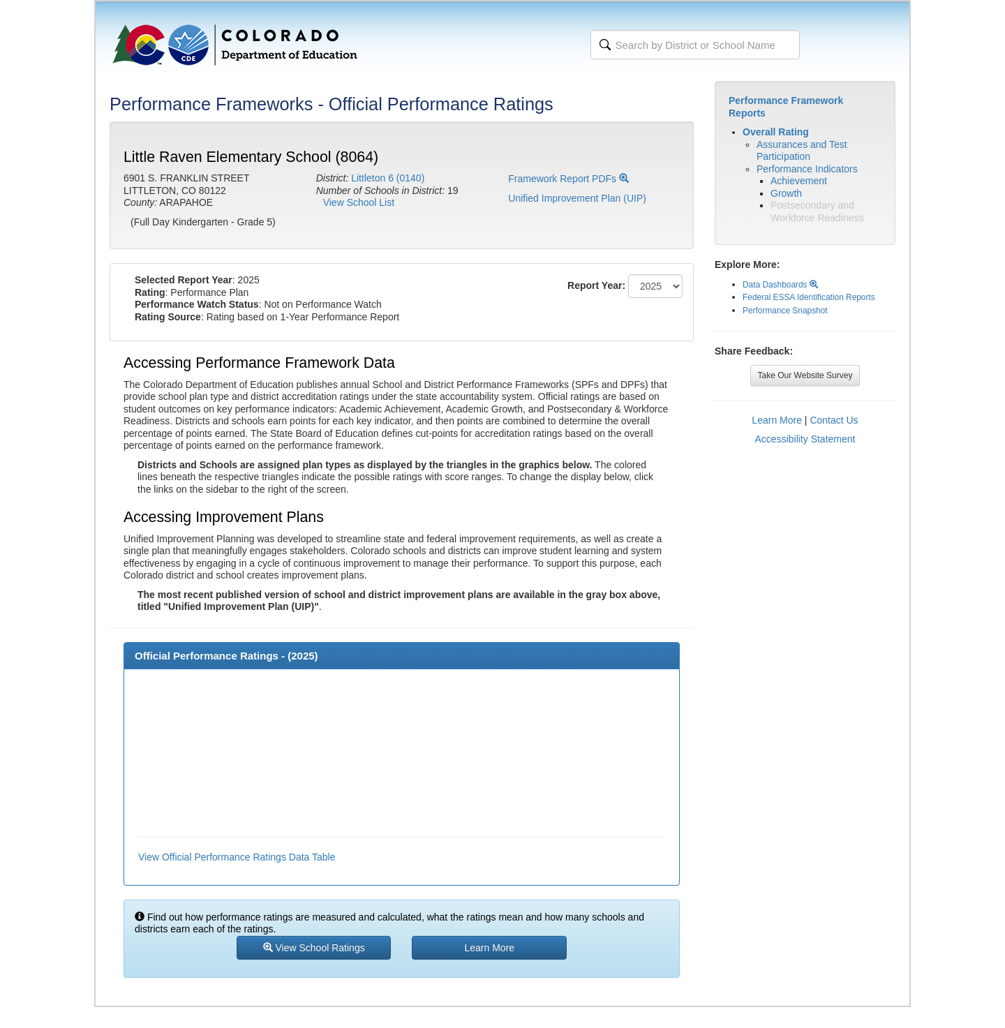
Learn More (777, 420)
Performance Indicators (807, 168)
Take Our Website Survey (805, 375)
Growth (786, 193)
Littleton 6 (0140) (387, 178)
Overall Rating (776, 131)
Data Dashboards (780, 285)
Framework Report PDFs (568, 178)
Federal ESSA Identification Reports (809, 297)
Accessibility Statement (805, 439)
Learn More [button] (490, 947)
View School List (358, 202)
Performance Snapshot (785, 310)
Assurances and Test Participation (802, 151)
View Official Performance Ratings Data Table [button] (236, 857)
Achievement (798, 180)
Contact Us (834, 420)
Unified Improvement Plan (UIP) (577, 198)
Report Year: (596, 285)
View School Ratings (314, 947)
